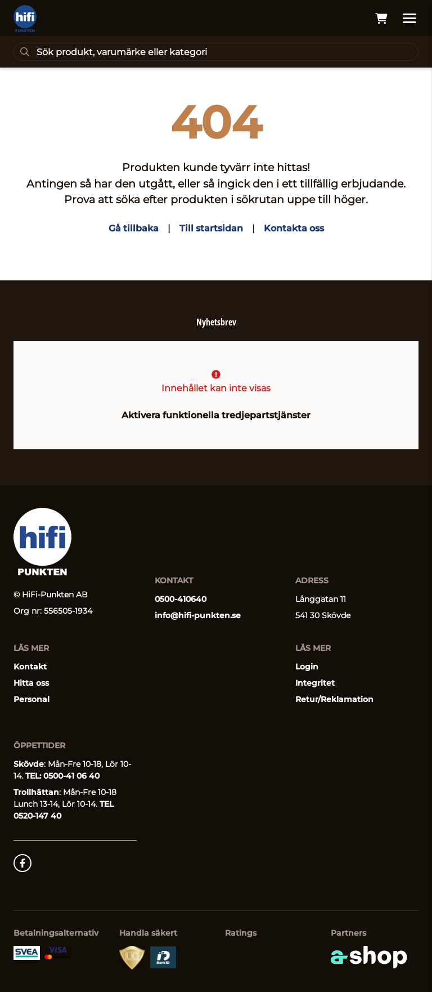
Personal (32, 699)
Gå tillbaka (134, 228)
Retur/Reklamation (334, 699)
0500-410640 (180, 599)
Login (306, 667)
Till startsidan (211, 228)
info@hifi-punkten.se (198, 615)
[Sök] (216, 52)
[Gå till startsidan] (25, 18)
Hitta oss (31, 683)
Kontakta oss (294, 228)
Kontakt (30, 667)
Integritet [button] (315, 683)
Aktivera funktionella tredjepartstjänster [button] (216, 415)
